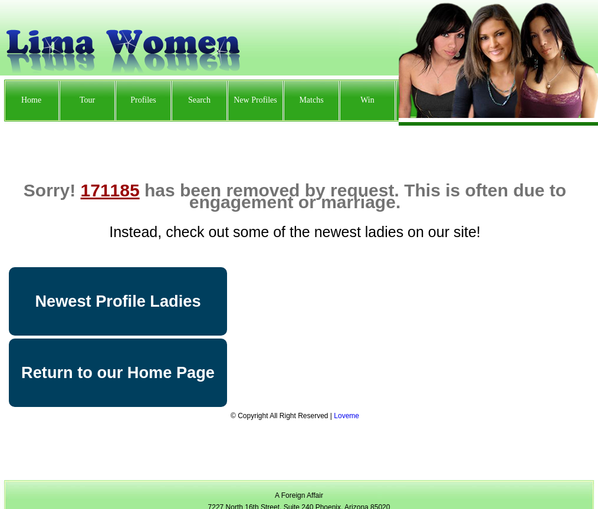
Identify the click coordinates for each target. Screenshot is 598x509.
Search (199, 100)
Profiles (143, 100)
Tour (87, 100)
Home (31, 100)
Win (367, 100)
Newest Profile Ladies (118, 301)
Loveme (346, 416)
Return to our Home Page (118, 372)
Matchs (311, 100)
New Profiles (255, 100)
